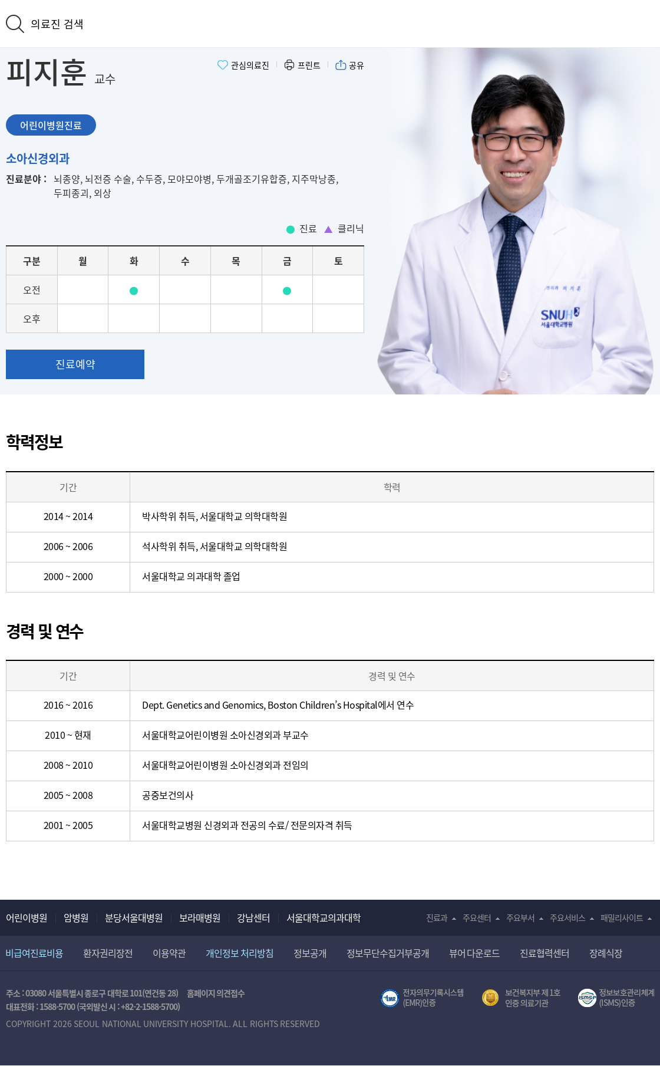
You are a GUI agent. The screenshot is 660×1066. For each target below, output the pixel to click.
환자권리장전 (108, 953)
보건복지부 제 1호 (521, 998)
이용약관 (169, 953)
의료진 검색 (57, 24)
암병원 (76, 917)
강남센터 (253, 917)
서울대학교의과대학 (323, 917)
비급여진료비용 (34, 953)
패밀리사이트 (621, 917)
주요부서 (520, 917)
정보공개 (309, 953)
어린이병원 (26, 917)
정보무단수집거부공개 (387, 953)
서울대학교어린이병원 (330, 22)
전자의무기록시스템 (422, 998)
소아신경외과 (38, 158)
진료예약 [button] (75, 364)
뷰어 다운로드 (474, 953)
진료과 (436, 917)
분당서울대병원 (134, 917)
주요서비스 (567, 917)
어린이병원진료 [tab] (51, 125)
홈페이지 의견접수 (216, 993)
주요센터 (477, 917)
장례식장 (605, 953)
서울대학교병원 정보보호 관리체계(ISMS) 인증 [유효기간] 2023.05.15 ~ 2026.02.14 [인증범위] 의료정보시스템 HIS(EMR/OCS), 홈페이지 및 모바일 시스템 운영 (616, 998)
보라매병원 (199, 917)
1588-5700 (57, 1006)
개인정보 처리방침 (239, 953)
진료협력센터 (544, 953)
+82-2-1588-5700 (149, 1006)
